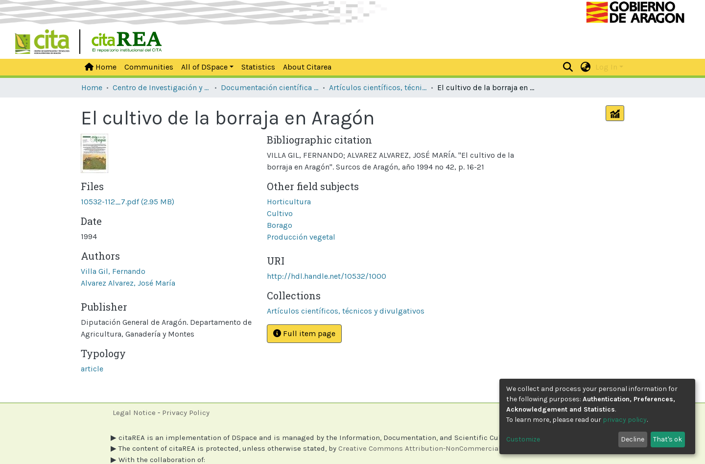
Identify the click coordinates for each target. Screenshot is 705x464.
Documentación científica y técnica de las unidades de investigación (270, 87)
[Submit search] (568, 67)
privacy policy (625, 419)
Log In (606, 67)
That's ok (667, 439)
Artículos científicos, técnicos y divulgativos (378, 87)
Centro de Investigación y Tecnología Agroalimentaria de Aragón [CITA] (162, 87)
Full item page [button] (304, 333)
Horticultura (289, 201)
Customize (523, 439)
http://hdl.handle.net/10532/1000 (326, 276)
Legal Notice (134, 412)
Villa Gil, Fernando (113, 271)
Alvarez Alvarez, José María (128, 283)
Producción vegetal (301, 237)
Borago (279, 225)
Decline (632, 439)
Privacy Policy (186, 412)
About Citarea (307, 67)
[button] (586, 67)
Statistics (258, 67)
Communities (148, 67)
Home (101, 67)
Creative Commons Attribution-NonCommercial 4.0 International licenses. (465, 448)
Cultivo (280, 213)
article (92, 368)
